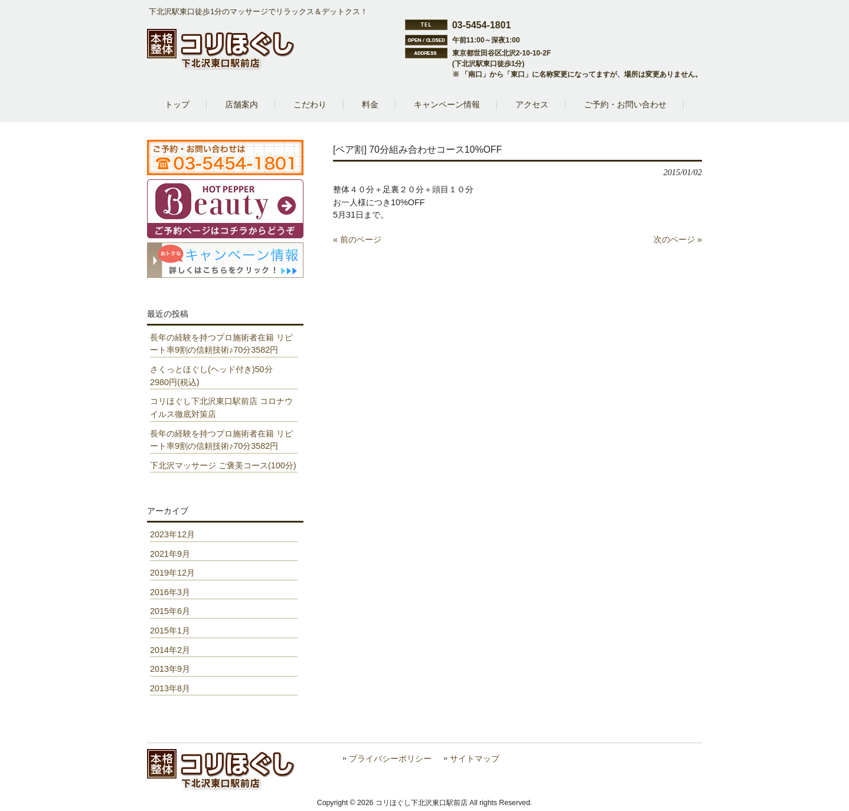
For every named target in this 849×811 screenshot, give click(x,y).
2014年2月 (170, 650)
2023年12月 (172, 534)
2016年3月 (170, 592)
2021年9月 (170, 554)
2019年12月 (172, 572)
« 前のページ (357, 239)
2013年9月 (170, 669)
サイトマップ (474, 758)
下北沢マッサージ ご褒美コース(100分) (223, 465)
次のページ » (678, 239)
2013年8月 (170, 688)
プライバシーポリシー (390, 758)
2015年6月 (170, 611)
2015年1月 (170, 630)
